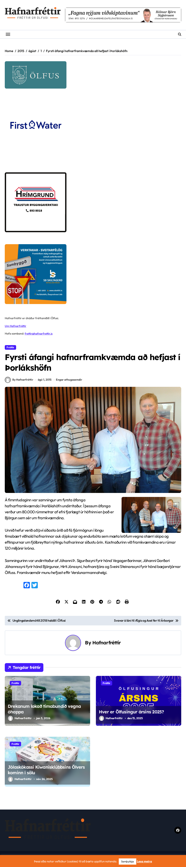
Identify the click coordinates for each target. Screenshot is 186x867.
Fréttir (10, 347)
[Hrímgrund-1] (93, 202)
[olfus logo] (93, 75)
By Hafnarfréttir (19, 382)
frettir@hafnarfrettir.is (39, 333)
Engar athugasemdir (69, 382)
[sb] (93, 274)
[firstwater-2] (93, 130)
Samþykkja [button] (127, 861)
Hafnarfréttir (106, 645)
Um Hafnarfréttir (16, 326)
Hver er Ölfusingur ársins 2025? (131, 714)
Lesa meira (144, 861)
